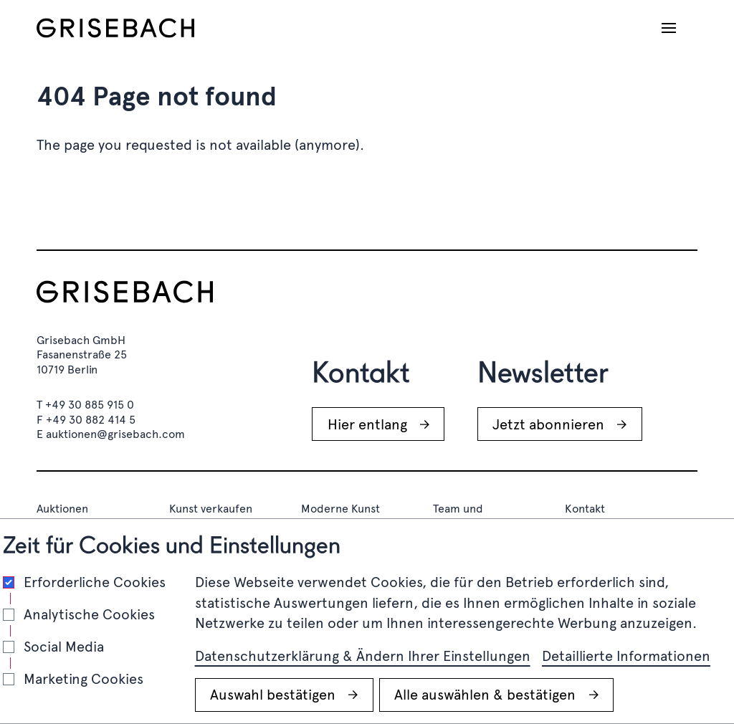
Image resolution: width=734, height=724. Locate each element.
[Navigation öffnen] (668, 28)
